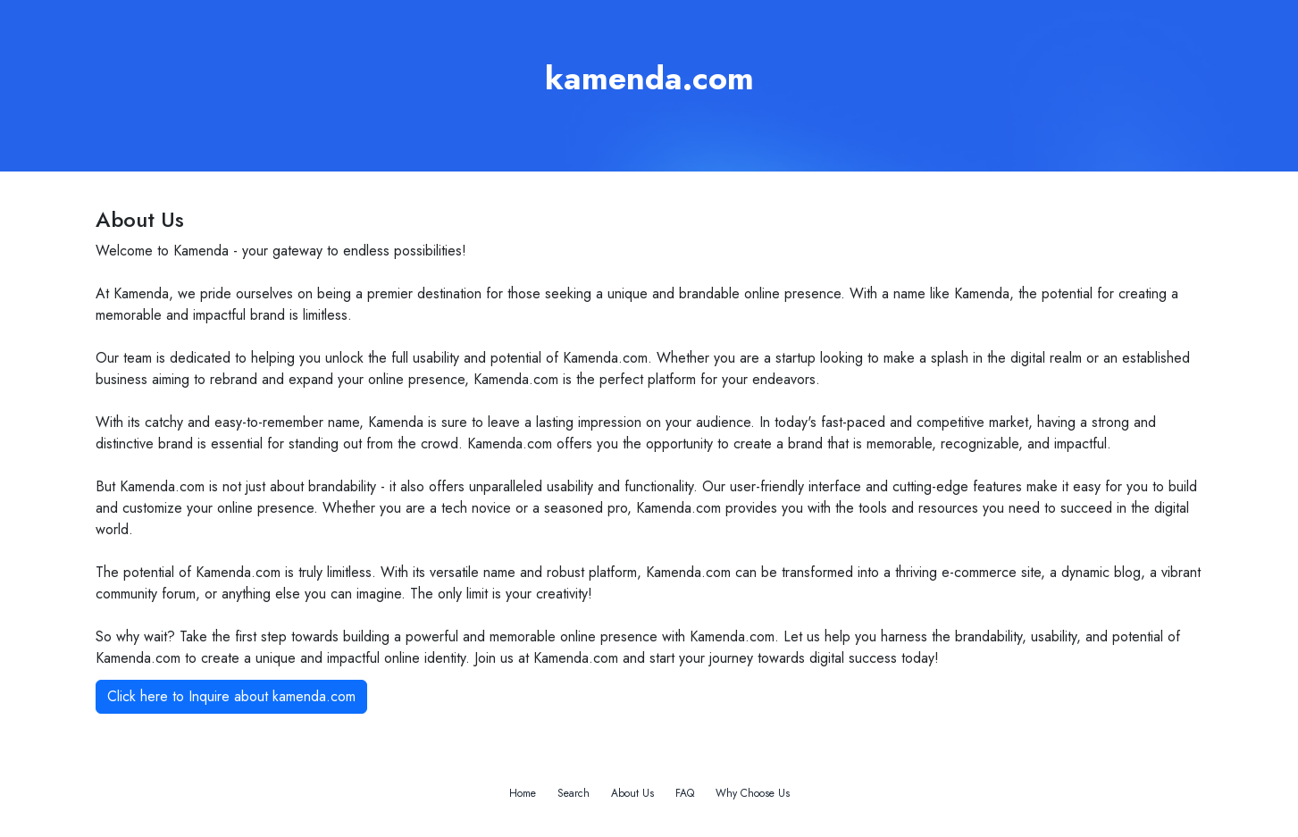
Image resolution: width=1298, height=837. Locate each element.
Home (522, 793)
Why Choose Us (753, 793)
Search (573, 793)
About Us (632, 793)
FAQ (684, 793)
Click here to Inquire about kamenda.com (231, 696)
